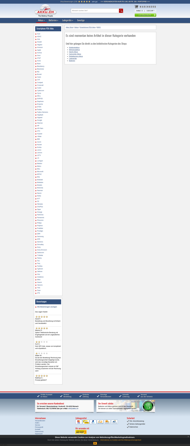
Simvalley (40, 244)
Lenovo (39, 153)
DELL (39, 96)
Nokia (39, 196)
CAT (38, 80)
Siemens (40, 242)
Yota (38, 288)
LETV (39, 155)
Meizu (39, 166)
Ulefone (39, 271)
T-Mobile (40, 255)
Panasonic (40, 217)
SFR (38, 239)
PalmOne (40, 215)
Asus (39, 55)
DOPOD (40, 99)
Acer (38, 34)
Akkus (41, 20)
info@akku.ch (73, 408)
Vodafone (40, 277)
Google (39, 120)
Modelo (39, 185)
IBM (38, 139)
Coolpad (40, 82)
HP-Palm (40, 128)
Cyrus (39, 93)
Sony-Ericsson (42, 250)
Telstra (39, 258)
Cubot (39, 88)
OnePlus (40, 207)
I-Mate (39, 136)
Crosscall (40, 85)
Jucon (39, 142)
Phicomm (40, 220)
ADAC (39, 36)
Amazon (40, 47)
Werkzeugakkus (74, 50)
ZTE (38, 293)
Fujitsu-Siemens (42, 112)
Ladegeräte (67, 20)
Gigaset (39, 117)
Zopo (39, 290)
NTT (38, 199)
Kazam (39, 145)
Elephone (40, 101)
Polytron (40, 226)
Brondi (39, 74)
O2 (38, 201)
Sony (39, 247)
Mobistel (40, 180)
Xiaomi (39, 282)
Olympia (40, 204)
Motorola (40, 188)
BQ (38, 72)
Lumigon (40, 161)
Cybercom (40, 90)
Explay (39, 109)
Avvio (39, 61)
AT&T (39, 58)
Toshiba (39, 266)
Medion (39, 163)
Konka (39, 147)
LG (38, 158)
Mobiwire (40, 182)
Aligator (39, 45)
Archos (39, 53)
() (68, 2)
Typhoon (40, 269)
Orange (39, 212)
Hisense (40, 123)
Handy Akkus (73, 52)
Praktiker (40, 228)
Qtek (38, 234)
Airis (38, 39)
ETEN (39, 107)
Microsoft (40, 171)
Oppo (39, 209)
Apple (39, 50)
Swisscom (40, 252)
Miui (38, 177)
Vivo (38, 274)
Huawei (39, 134)
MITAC (39, 174)
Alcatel (39, 42)
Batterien (53, 20)
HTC (38, 131)
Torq (38, 263)
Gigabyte (40, 115)
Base (39, 64)
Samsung (40, 236)
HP (38, 126)
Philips (39, 223)
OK (95, 443)
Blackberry (40, 66)
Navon (39, 193)
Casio (39, 77)
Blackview (40, 69)
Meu (38, 169)
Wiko (39, 280)
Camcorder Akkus (75, 54)
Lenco (39, 150)
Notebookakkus (74, 47)
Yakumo (40, 285)
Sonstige (81, 20)
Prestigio (40, 231)
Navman (40, 190)
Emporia (40, 104)
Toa (38, 261)
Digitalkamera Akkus (76, 56)
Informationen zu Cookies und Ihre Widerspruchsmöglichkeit (120, 440)
